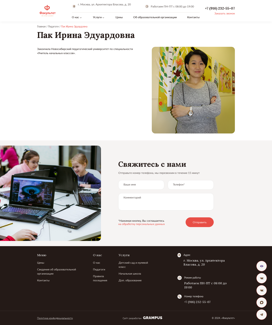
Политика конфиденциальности (55, 318)
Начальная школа (130, 273)
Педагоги (99, 269)
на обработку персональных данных (141, 224)
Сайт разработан (142, 318)
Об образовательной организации (155, 17)
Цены (119, 17)
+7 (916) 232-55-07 (197, 302)
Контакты (193, 17)
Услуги (97, 17)
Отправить (200, 222)
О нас (75, 17)
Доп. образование (130, 280)
